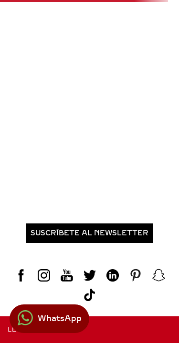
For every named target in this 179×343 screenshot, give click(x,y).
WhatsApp (60, 318)
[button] (89, 233)
